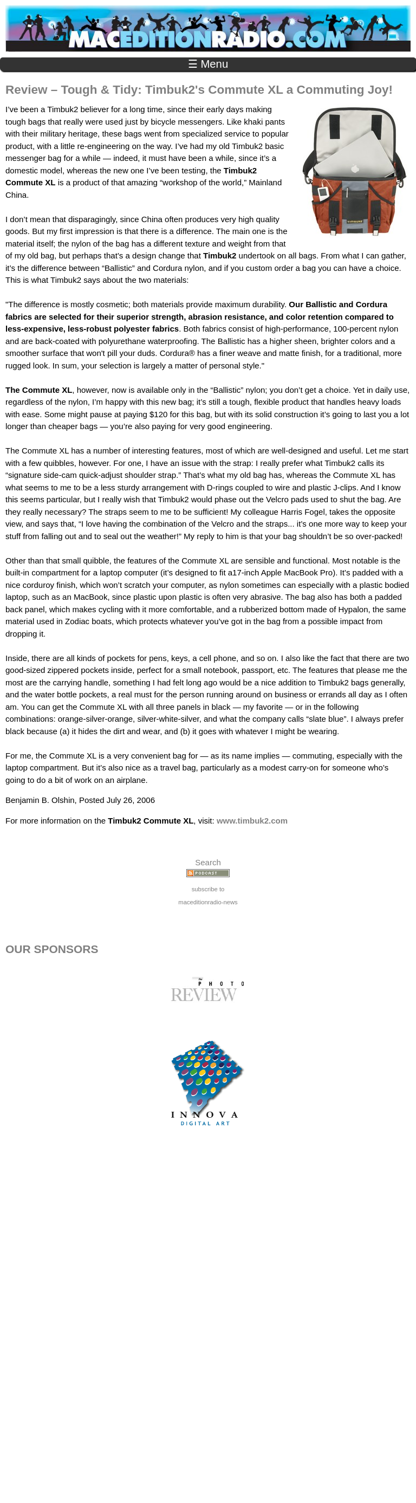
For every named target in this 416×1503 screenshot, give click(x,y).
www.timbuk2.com (252, 820)
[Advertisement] (208, 1325)
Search (208, 862)
